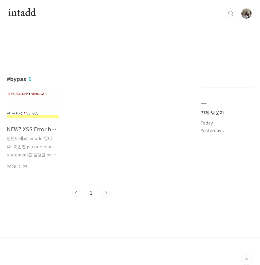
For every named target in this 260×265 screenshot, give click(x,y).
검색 (231, 13)
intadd (22, 13)
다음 (106, 193)
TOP (246, 259)
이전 (76, 193)
